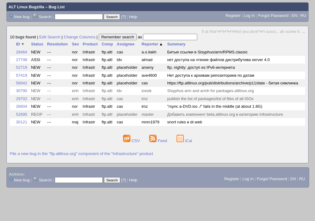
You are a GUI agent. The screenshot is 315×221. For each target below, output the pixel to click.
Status (37, 44)
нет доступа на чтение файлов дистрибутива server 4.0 (218, 59)
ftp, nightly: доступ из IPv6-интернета (201, 67)
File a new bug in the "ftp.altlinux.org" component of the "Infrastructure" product (81, 153)
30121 (21, 122)
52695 (21, 114)
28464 (21, 52)
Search (45, 16)
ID (20, 44)
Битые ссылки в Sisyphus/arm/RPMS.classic (207, 52)
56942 (21, 83)
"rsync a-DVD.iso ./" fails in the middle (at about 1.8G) (214, 106)
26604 (21, 106)
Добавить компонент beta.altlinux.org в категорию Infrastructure (225, 114)
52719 (21, 67)
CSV (132, 140)
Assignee (126, 44)
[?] (123, 16)
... (303, 31)
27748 (21, 59)
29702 (21, 98)
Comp (107, 44)
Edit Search (49, 37)
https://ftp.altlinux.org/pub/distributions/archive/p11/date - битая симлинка (232, 83)
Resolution (57, 44)
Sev (75, 44)
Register (232, 15)
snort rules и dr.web (184, 122)
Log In (249, 15)
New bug (22, 16)
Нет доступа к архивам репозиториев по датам (210, 75)
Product (90, 44)
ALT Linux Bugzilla (26, 7)
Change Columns (79, 37)
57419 (21, 75)
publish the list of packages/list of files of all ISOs (210, 98)
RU (303, 15)
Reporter (152, 44)
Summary (176, 44)
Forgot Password (273, 15)
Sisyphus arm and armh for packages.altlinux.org (210, 90)
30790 (21, 90)
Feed (158, 140)
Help (133, 16)
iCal (184, 140)
